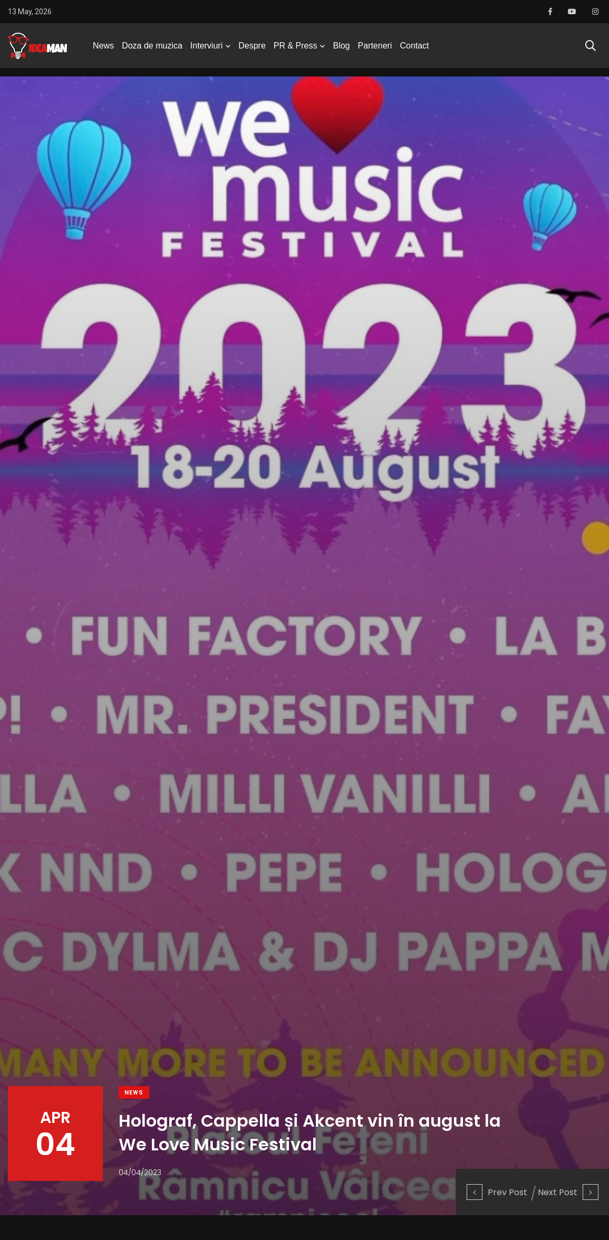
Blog (341, 49)
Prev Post (497, 1192)
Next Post (568, 1192)
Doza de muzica (152, 49)
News (103, 49)
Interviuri (206, 49)
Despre (252, 49)
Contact (414, 49)
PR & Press (295, 49)
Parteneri (375, 49)
